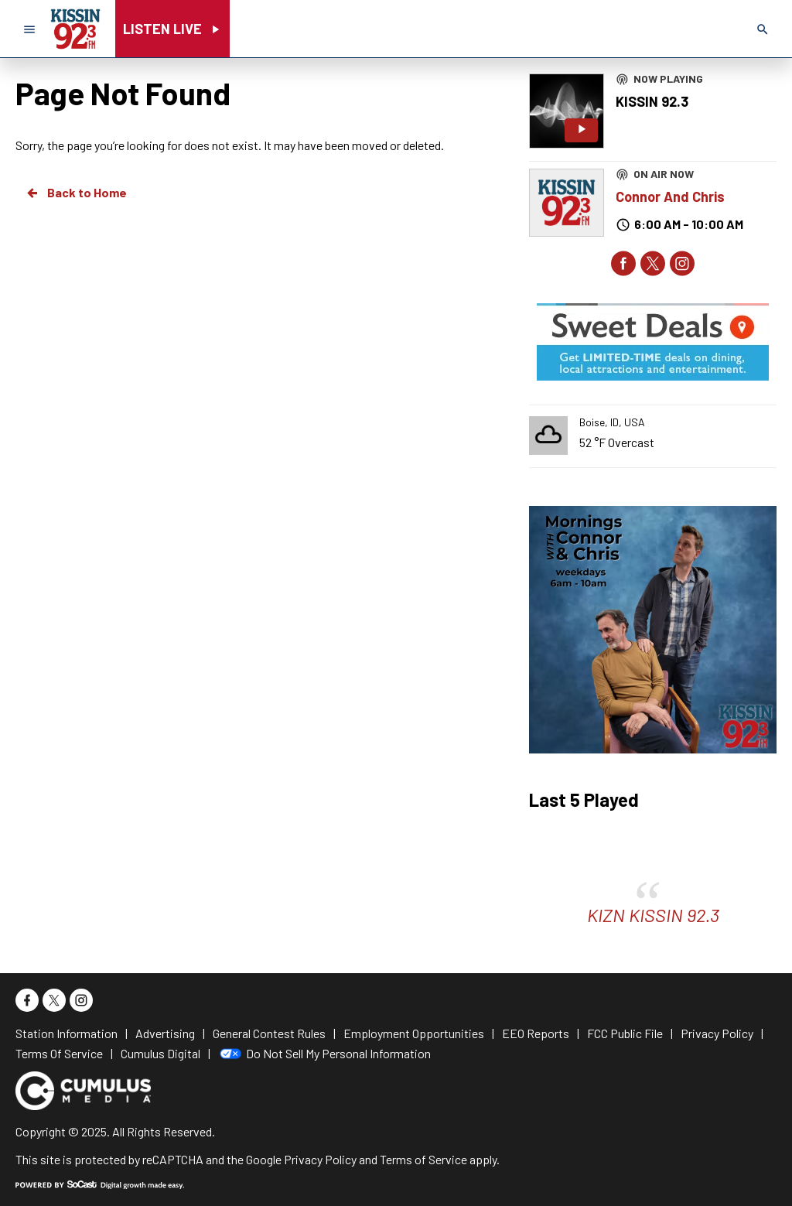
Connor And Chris (670, 196)
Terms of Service (423, 1159)
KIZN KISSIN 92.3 (653, 915)
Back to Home (76, 192)
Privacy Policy (320, 1159)
